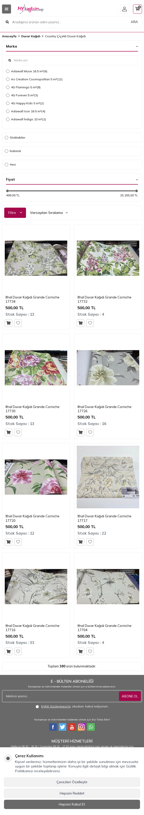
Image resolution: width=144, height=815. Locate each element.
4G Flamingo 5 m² (23, 87)
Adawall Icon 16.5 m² (25, 111)
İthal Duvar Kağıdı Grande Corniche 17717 (105, 518)
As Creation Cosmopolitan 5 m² (34, 79)
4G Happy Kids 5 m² (25, 103)
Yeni (10, 164)
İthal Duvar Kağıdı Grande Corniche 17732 (105, 299)
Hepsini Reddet (72, 793)
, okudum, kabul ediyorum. (72, 706)
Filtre (15, 212)
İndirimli (13, 151)
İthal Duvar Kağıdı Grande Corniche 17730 (33, 409)
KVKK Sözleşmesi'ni (55, 706)
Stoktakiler (15, 137)
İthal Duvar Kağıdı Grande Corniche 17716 (33, 628)
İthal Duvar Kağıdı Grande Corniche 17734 (33, 299)
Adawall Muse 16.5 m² (26, 71)
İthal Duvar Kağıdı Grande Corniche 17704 (105, 628)
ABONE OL (130, 696)
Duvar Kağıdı (30, 36)
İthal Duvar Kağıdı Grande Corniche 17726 (105, 409)
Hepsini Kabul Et (72, 804)
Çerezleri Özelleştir (72, 782)
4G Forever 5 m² (22, 95)
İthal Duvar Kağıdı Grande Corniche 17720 (33, 518)
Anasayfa (9, 36)
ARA (134, 22)
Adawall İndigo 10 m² (26, 119)
